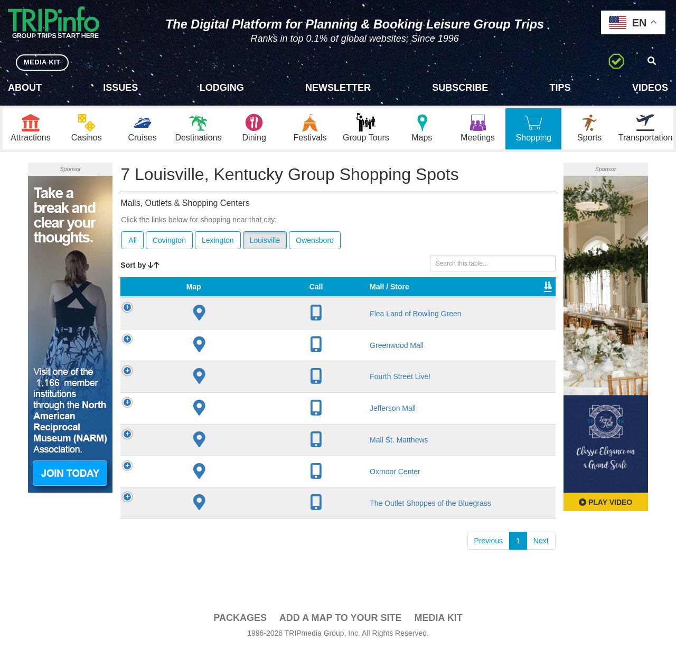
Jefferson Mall (211, 420)
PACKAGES (240, 619)
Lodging (222, 87)
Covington (169, 242)
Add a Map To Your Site (340, 619)
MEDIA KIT (43, 62)
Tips (560, 87)
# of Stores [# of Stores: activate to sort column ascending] (308, 293)
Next (541, 562)
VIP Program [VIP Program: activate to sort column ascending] (357, 293)
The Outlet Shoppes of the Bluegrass (211, 519)
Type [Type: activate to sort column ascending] (403, 299)
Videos (650, 87)
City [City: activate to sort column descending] (253, 299)
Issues (120, 87)
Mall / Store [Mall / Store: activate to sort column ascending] (198, 293)
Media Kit (438, 619)
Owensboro (315, 242)
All (132, 242)
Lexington (218, 242)
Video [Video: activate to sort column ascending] (491, 299)
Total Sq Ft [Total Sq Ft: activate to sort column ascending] (445, 293)
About (25, 87)
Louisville (265, 242)
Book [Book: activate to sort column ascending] (530, 299)
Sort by (139, 266)
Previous (488, 562)
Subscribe (460, 87)
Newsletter (338, 87)
